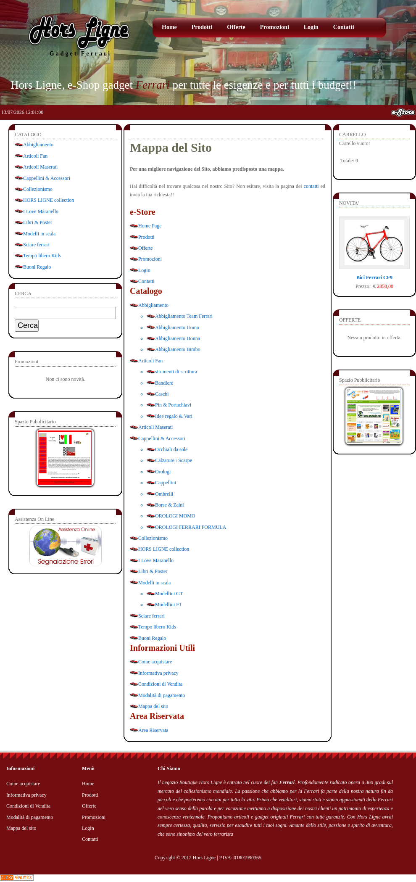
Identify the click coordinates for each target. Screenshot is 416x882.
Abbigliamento (38, 145)
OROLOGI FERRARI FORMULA (190, 527)
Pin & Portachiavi (173, 405)
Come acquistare (155, 662)
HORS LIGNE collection (48, 200)
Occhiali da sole (171, 449)
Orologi (163, 472)
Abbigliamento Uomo (177, 327)
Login (311, 27)
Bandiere (164, 383)
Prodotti (202, 27)
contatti (311, 186)
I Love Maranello (40, 211)
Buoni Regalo (37, 267)
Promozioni (274, 27)
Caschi (162, 394)
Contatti (343, 27)
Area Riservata (153, 730)
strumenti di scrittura (176, 372)
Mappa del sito (153, 706)
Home (169, 27)
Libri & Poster (37, 222)
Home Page (150, 226)
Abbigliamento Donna (177, 338)
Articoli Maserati (40, 167)
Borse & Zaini (169, 505)
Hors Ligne (204, 858)
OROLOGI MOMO (175, 516)
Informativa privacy (158, 673)
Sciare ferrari (36, 245)
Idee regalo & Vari (173, 416)
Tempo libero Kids (42, 256)
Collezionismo (38, 189)
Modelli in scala (39, 234)
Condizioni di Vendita (160, 684)
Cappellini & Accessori (46, 178)
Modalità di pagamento (161, 695)
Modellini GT (169, 594)
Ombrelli (164, 494)
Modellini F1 (168, 604)
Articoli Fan (35, 156)
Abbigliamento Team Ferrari (184, 316)
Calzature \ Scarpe (173, 460)
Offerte (236, 27)
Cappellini (165, 483)
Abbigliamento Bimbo (177, 349)
